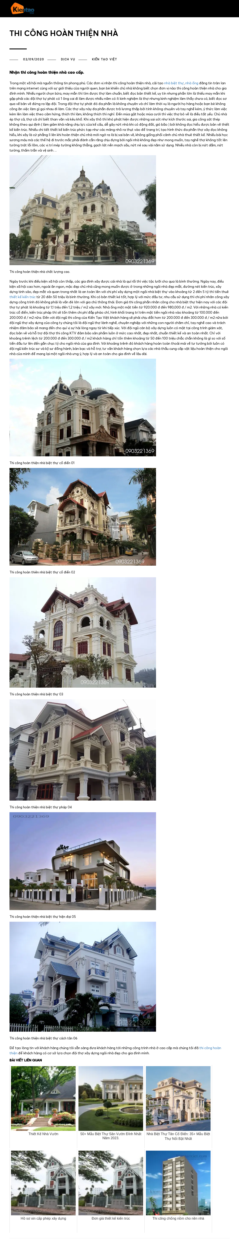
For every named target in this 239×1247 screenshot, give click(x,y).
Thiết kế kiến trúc (86, 21)
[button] (49, 22)
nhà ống (191, 83)
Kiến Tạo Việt (104, 59)
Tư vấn (138, 21)
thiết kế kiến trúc (22, 297)
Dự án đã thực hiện (116, 21)
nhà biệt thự (174, 83)
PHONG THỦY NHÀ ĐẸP (161, 21)
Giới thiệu (186, 21)
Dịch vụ (68, 59)
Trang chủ (62, 21)
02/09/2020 (33, 59)
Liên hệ (201, 21)
